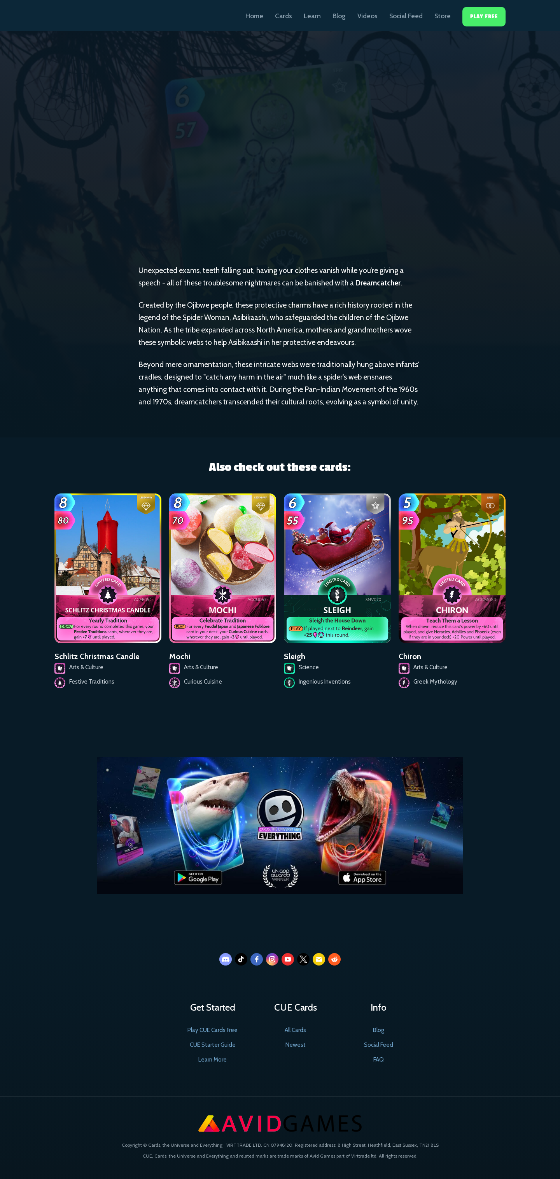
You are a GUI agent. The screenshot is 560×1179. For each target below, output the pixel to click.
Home (254, 16)
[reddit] (334, 959)
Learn (312, 16)
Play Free (484, 16)
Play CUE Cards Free (212, 1030)
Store (442, 16)
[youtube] (288, 959)
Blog (339, 16)
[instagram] (272, 959)
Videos (367, 16)
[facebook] (256, 959)
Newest (295, 1044)
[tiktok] (241, 959)
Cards (283, 16)
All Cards (295, 1030)
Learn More (212, 1059)
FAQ (378, 1059)
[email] (319, 959)
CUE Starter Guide (213, 1044)
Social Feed (406, 16)
